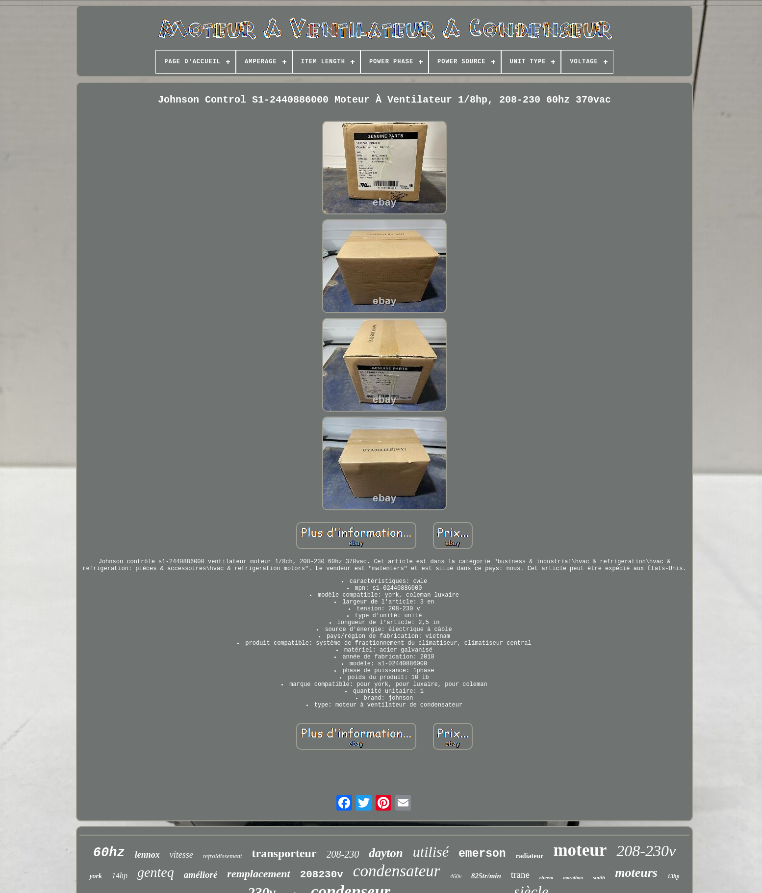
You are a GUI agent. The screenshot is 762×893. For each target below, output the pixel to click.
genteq (155, 872)
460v (455, 876)
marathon (573, 877)
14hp (119, 875)
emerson (482, 853)
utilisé (431, 851)
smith (599, 877)
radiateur (530, 856)
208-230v (646, 851)
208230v (321, 874)
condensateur (396, 871)
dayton (386, 853)
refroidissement (222, 856)
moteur (580, 850)
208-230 (343, 854)
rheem (546, 877)
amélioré (201, 874)
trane (520, 874)
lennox (147, 855)
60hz (109, 852)
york (95, 876)
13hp (673, 876)
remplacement (258, 873)
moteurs (636, 873)
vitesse (181, 855)
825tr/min (486, 876)
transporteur (284, 853)
